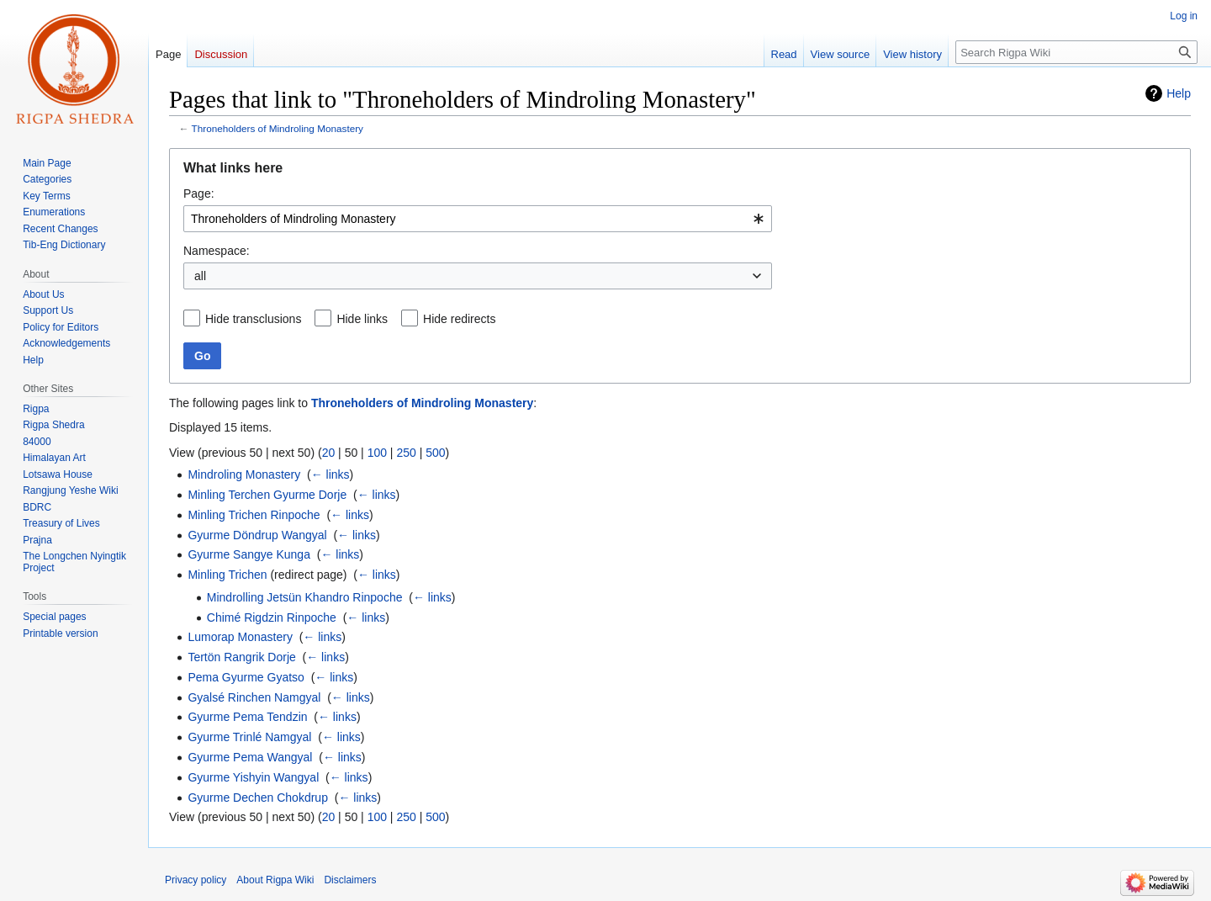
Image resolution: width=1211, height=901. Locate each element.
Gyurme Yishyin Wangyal (253, 777)
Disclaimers (350, 880)
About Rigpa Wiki (275, 880)
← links (330, 474)
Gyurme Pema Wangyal (250, 757)
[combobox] (477, 218)
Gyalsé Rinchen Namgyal (254, 697)
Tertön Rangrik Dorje (241, 657)
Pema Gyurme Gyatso (246, 677)
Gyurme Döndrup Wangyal (257, 535)
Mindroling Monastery (244, 474)
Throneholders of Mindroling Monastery (277, 128)
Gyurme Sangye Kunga (249, 554)
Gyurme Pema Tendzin (247, 716)
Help (1178, 93)
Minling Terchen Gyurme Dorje (267, 494)
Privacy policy (195, 880)
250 (405, 452)
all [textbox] (200, 276)
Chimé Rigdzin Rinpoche (271, 617)
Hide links (362, 319)
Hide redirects (459, 319)
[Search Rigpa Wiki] (1076, 52)
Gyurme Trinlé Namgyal (249, 737)
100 (377, 452)
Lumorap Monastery (240, 637)
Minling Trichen (227, 574)
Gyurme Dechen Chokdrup (258, 797)
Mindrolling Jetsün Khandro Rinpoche (305, 597)
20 (329, 452)
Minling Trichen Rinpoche (254, 515)
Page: (198, 193)
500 (435, 452)
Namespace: (216, 250)
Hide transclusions (253, 319)
